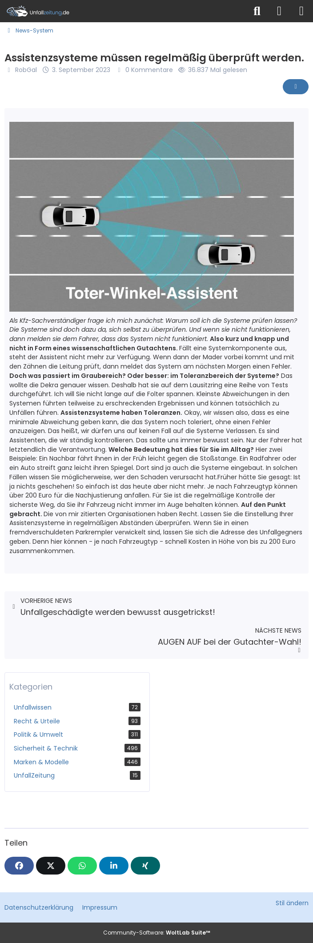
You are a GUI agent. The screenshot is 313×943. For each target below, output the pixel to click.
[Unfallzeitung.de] (123, 11)
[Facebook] (19, 866)
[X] (50, 866)
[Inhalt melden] (296, 86)
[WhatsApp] (82, 866)
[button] (113, 866)
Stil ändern (292, 903)
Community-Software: (156, 932)
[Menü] (301, 11)
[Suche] (257, 11)
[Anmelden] (279, 11)
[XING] (145, 866)
